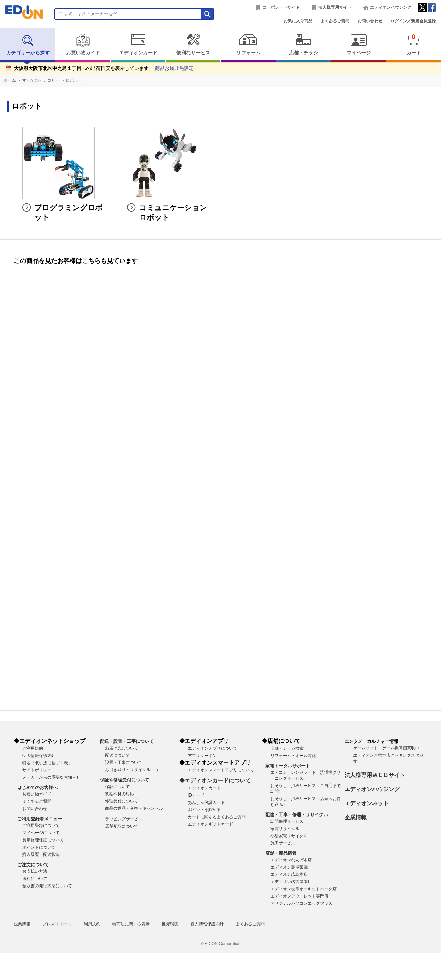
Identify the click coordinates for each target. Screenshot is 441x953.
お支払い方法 (34, 871)
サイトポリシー (36, 770)
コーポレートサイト (281, 7)
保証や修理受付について (124, 779)
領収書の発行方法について (47, 885)
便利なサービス (193, 44)
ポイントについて (38, 847)
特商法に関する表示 (131, 924)
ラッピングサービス (123, 819)
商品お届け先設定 (174, 68)
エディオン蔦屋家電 (289, 867)
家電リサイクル (284, 828)
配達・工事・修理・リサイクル (296, 814)
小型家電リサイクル (289, 835)
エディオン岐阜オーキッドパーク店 (303, 889)
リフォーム (248, 44)
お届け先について (121, 748)
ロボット (74, 80)
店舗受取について (121, 826)
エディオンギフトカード (210, 824)
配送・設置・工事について (127, 741)
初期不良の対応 (119, 793)
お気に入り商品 (298, 21)
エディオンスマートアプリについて (221, 770)
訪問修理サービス (287, 821)
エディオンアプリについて (212, 748)
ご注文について (33, 864)
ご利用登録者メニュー (39, 818)
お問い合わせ (370, 21)
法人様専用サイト (334, 7)
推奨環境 (170, 924)
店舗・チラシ (303, 44)
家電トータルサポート (287, 765)
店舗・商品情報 (281, 853)
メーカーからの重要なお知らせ (51, 777)
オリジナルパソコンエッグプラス (301, 903)
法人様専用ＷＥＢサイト (375, 775)
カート (413, 44)
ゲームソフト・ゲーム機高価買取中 (386, 748)
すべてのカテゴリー (41, 80)
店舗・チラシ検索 (287, 748)
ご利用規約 (32, 748)
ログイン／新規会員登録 (413, 21)
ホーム (9, 80)
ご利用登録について (41, 825)
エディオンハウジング (390, 7)
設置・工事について (123, 762)
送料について (34, 878)
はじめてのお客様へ (37, 787)
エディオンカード (138, 44)
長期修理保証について (43, 840)
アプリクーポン (202, 755)
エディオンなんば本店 (291, 860)
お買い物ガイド (82, 44)
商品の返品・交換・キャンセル (134, 808)
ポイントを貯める (204, 809)
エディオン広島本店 (289, 874)
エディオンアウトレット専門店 (299, 896)
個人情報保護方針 (38, 755)
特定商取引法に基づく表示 (47, 762)
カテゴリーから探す (28, 44)
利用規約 (92, 924)
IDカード (196, 795)
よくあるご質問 (334, 21)
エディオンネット (367, 803)
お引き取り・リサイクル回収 (132, 769)
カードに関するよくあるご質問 (217, 816)
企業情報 (356, 817)
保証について (117, 786)
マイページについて (41, 832)
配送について (117, 755)
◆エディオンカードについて (215, 780)
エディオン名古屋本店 (291, 881)
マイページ (358, 44)
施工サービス (282, 843)
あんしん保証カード (206, 802)
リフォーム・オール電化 (293, 755)
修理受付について (121, 801)
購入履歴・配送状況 (41, 854)
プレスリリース (56, 924)
